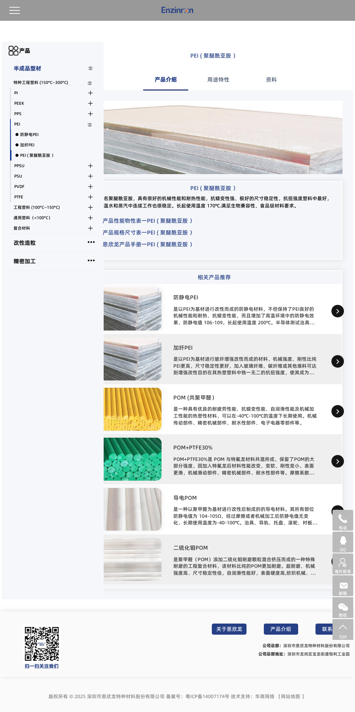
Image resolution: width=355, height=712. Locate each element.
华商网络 (265, 696)
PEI (17, 124)
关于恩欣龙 (229, 629)
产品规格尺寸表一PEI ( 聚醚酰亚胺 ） (149, 232)
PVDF (19, 186)
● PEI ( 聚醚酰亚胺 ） (35, 155)
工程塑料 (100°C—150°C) (37, 207)
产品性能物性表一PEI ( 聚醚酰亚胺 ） (149, 220)
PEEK (19, 103)
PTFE (18, 197)
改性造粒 (25, 243)
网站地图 (290, 696)
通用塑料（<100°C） (33, 218)
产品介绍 (280, 629)
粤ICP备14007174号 (207, 696)
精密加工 (25, 261)
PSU (18, 176)
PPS (17, 114)
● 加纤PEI (24, 145)
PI (16, 93)
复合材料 (22, 228)
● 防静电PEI (26, 134)
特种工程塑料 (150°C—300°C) (41, 82)
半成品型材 (27, 68)
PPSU (19, 166)
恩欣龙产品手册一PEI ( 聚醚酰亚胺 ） (149, 244)
